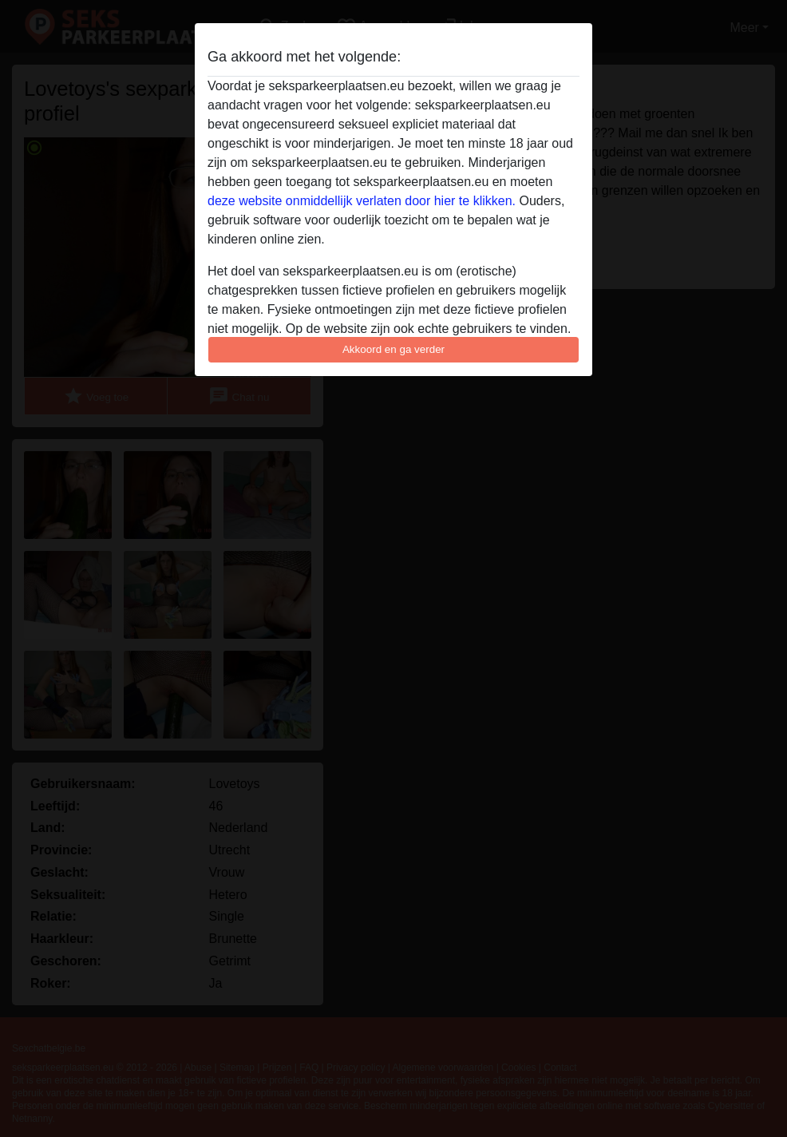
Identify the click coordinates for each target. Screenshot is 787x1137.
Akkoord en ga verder (393, 349)
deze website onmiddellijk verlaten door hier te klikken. (362, 201)
